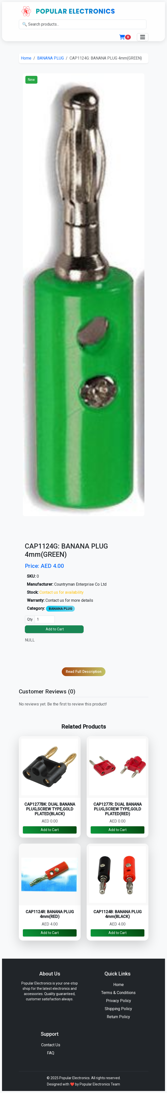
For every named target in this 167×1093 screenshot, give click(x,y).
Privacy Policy (118, 1000)
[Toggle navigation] (142, 37)
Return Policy (118, 1016)
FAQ (50, 1053)
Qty (30, 619)
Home (26, 58)
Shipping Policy (118, 1008)
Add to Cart (55, 629)
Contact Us (50, 1045)
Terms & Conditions (118, 992)
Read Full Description (83, 672)
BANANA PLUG (50, 58)
